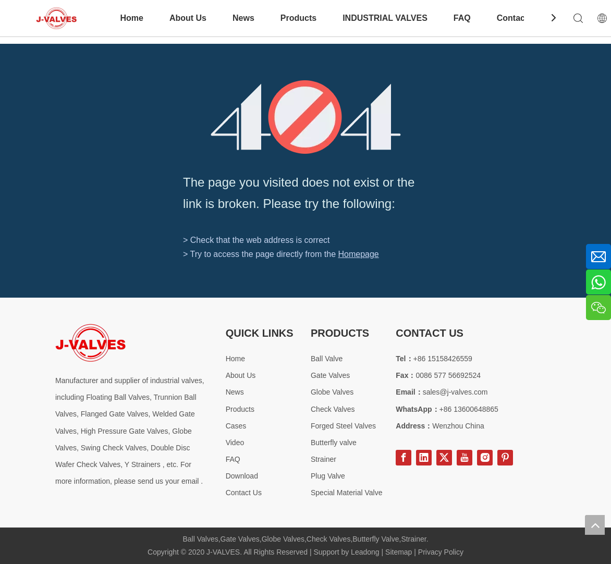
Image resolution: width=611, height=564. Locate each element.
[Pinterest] (505, 457)
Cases (236, 426)
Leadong (365, 552)
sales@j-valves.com (455, 392)
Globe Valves (332, 392)
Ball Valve (327, 358)
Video (235, 442)
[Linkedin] (424, 457)
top (595, 525)
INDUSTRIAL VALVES (385, 18)
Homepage (358, 254)
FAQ (462, 18)
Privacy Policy (440, 552)
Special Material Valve (346, 492)
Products (298, 18)
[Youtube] (464, 457)
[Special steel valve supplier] (90, 343)
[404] (306, 117)
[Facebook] (403, 457)
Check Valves (333, 409)
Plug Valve (328, 476)
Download (242, 476)
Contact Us (519, 18)
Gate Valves (330, 375)
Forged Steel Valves (343, 426)
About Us (187, 18)
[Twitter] (444, 457)
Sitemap (398, 552)
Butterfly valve (334, 442)
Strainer (323, 459)
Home (131, 18)
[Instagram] (485, 457)
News (243, 18)
